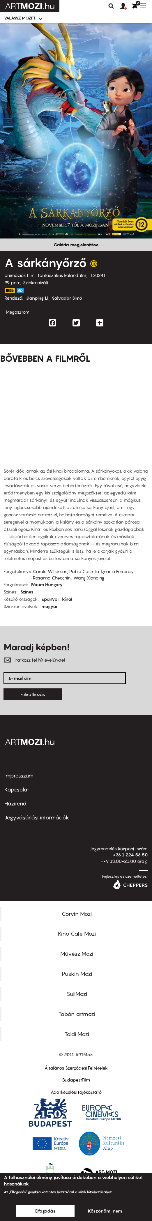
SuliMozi (77, 994)
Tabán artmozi (77, 1014)
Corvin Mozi (77, 914)
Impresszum (18, 776)
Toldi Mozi (77, 1034)
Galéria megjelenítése (76, 244)
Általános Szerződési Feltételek (76, 1067)
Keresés (111, 6)
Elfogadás (45, 1210)
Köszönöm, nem (105, 1210)
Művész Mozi (76, 953)
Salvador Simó (67, 298)
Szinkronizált (36, 282)
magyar (49, 606)
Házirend (15, 804)
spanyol (50, 599)
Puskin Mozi (77, 974)
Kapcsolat (16, 790)
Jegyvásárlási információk (36, 817)
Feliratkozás (32, 694)
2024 (98, 275)
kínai (67, 599)
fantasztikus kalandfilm (62, 275)
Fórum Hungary (47, 584)
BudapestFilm (76, 1079)
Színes (26, 591)
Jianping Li (37, 298)
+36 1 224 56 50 (130, 854)
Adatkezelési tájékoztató (76, 1092)
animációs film (19, 275)
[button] (126, 6)
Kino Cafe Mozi (77, 933)
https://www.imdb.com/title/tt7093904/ (9, 290)
